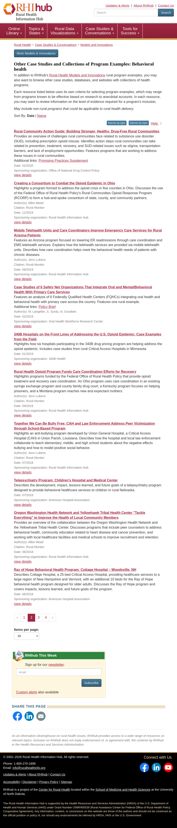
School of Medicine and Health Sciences (123, 789)
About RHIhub (144, 5)
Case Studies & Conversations (99, 30)
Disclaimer (29, 782)
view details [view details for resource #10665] (23, 604)
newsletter (56, 664)
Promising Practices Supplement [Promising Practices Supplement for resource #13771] (63, 160)
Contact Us (166, 5)
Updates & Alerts (117, 5)
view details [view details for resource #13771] (23, 175)
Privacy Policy (48, 782)
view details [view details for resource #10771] (23, 505)
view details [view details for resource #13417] (23, 222)
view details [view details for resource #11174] (23, 415)
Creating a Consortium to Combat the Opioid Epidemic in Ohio (64, 183)
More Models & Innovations (36, 53)
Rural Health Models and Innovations (77, 75)
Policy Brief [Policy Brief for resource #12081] (47, 307)
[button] (17, 716)
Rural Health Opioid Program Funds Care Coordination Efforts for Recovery (75, 371)
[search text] (126, 12)
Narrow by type (116, 122)
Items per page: (26, 634)
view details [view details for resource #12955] (23, 279)
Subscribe (91, 683)
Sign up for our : (45, 664)
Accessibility (11, 782)
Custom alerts (26, 692)
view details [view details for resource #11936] (23, 363)
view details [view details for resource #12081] (23, 326)
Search (166, 12)
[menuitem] (14, 30)
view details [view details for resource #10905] (23, 472)
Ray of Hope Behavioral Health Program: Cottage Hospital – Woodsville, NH (75, 569)
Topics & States (36, 30)
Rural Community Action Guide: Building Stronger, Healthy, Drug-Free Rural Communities (87, 131)
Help (157, 123)
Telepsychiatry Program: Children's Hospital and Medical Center (66, 480)
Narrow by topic (139, 122)
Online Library (14, 30)
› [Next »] (52, 617)
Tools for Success (130, 30)
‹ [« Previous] (17, 617)
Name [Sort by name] (41, 116)
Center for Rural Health (54, 789)
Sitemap (66, 782)
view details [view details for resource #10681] (23, 561)
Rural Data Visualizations (64, 30)
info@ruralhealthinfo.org (29, 768)
